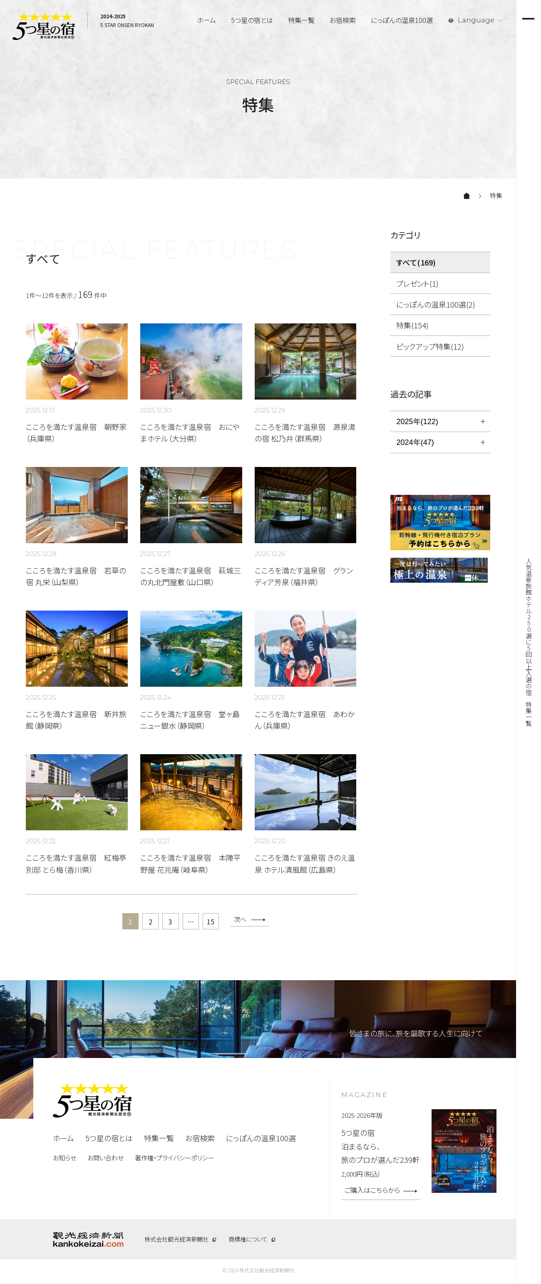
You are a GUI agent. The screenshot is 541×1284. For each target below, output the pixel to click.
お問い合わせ (105, 1160)
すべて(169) (416, 262)
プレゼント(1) (417, 283)
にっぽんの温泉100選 (402, 20)
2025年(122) (417, 421)
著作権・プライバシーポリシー (174, 1160)
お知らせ (64, 1160)
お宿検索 (343, 20)
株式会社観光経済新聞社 (176, 1241)
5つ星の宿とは (252, 20)
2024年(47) (415, 442)
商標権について (248, 1241)
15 (215, 922)
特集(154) (412, 325)
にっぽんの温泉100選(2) (435, 304)
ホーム (206, 20)
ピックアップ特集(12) (430, 346)
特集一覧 (301, 20)
